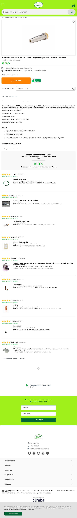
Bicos (13, 17)
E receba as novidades (38, 401)
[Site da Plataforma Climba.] (38, 500)
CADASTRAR (38, 420)
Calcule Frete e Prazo (8, 88)
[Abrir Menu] (3, 4)
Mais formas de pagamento (9, 74)
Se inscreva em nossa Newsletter (38, 400)
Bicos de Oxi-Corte (21, 17)
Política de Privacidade (27, 509)
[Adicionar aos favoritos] (73, 21)
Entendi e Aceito (13, 513)
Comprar (16, 80)
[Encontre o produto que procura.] (71, 12)
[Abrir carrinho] (72, 4)
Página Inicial (6, 17)
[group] (38, 386)
